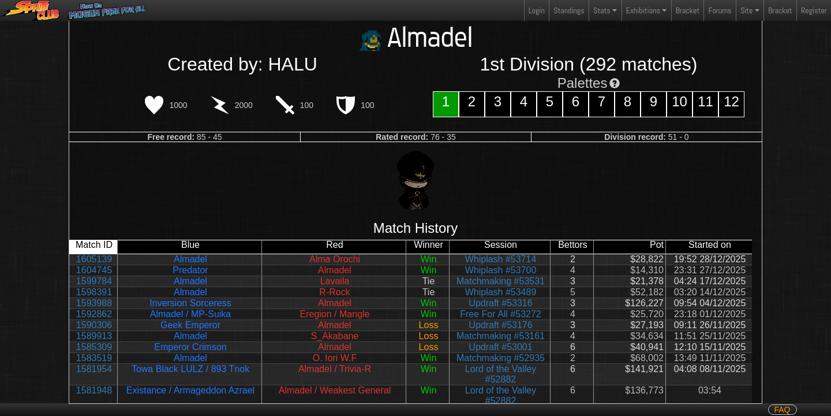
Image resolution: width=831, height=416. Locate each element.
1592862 (94, 314)
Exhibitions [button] (643, 10)
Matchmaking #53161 (500, 336)
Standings (568, 13)
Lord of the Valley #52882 (500, 374)
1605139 (94, 259)
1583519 (94, 358)
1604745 (94, 270)
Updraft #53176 (500, 325)
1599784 (94, 281)
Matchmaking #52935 (500, 358)
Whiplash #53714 (501, 259)
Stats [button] (602, 10)
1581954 (94, 369)
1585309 (94, 347)
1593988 (94, 303)
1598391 (94, 292)
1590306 (94, 325)
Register (814, 10)
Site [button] (746, 10)
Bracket (687, 10)
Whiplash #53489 (501, 292)
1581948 (94, 390)
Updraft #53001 (500, 347)
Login (537, 10)
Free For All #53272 (500, 314)
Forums (720, 10)
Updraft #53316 (500, 303)
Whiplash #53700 (501, 270)
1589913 (94, 336)
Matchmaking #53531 (500, 281)
